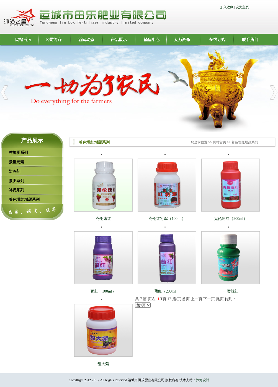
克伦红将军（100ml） (167, 219)
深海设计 (202, 380)
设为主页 (242, 7)
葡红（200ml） (167, 291)
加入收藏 (226, 7)
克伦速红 (103, 219)
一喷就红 (230, 291)
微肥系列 (16, 180)
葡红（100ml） (103, 291)
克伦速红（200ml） (230, 219)
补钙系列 (16, 190)
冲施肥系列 (18, 152)
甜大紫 (103, 364)
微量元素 (16, 162)
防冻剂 (14, 171)
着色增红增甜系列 (24, 199)
